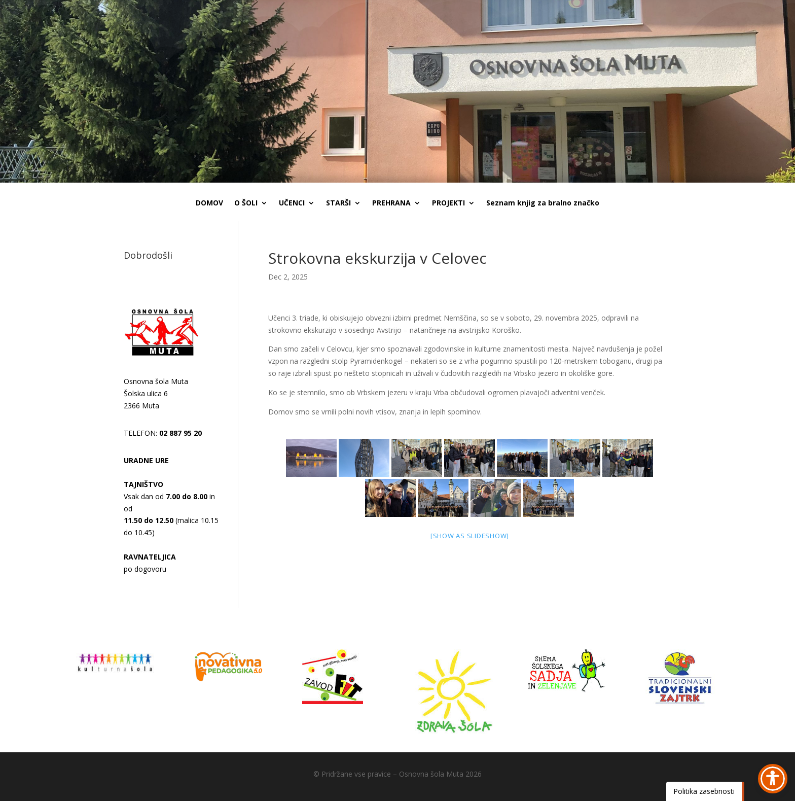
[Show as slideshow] (469, 535)
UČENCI (292, 203)
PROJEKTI (448, 203)
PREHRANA (391, 203)
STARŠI (338, 203)
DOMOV (209, 203)
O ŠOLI (246, 203)
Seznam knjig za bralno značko (542, 203)
